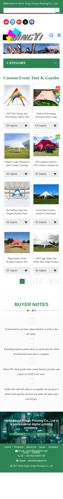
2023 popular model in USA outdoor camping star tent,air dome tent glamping (46, 164)
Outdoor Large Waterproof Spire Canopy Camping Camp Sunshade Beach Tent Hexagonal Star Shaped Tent (17, 164)
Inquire (10, 125)
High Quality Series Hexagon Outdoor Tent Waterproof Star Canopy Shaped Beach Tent (17, 260)
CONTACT (19, 434)
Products (18, 447)
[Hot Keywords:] (57, 10)
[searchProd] (30, 10)
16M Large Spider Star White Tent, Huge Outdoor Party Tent (46, 260)
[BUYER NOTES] (32, 321)
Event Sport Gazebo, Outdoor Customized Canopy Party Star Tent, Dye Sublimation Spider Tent (46, 212)
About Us (31, 447)
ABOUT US (43, 434)
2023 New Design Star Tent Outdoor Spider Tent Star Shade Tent (17, 115)
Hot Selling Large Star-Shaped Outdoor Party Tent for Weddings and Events (17, 212)
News (42, 447)
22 (51, 281)
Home (8, 447)
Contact (36, 452)
